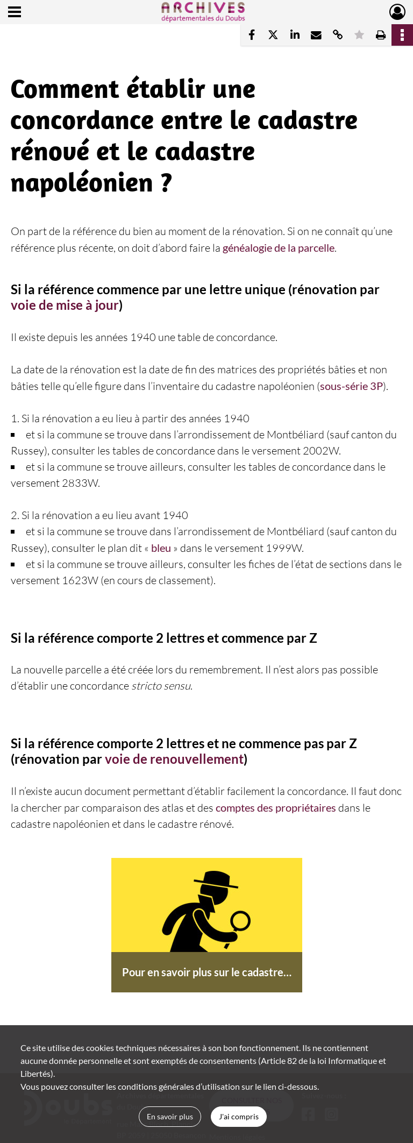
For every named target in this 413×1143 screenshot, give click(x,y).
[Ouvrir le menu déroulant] (14, 12)
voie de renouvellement (174, 758)
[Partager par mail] (316, 35)
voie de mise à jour (65, 305)
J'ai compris (239, 1116)
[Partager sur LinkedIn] (294, 35)
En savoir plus (170, 1116)
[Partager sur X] (273, 35)
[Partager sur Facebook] (251, 35)
